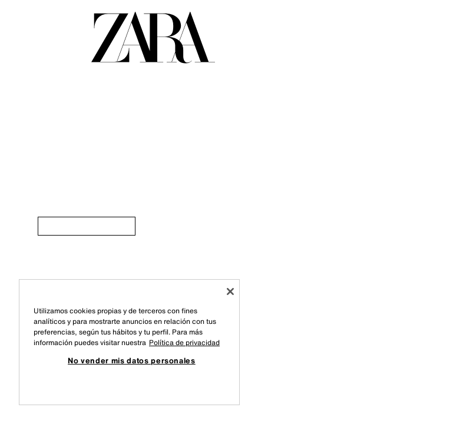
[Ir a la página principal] (153, 38)
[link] (86, 226)
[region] (129, 342)
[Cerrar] (230, 291)
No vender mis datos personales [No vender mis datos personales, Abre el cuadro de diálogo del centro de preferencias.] (132, 360)
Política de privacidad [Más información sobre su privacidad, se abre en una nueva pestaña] (184, 342)
